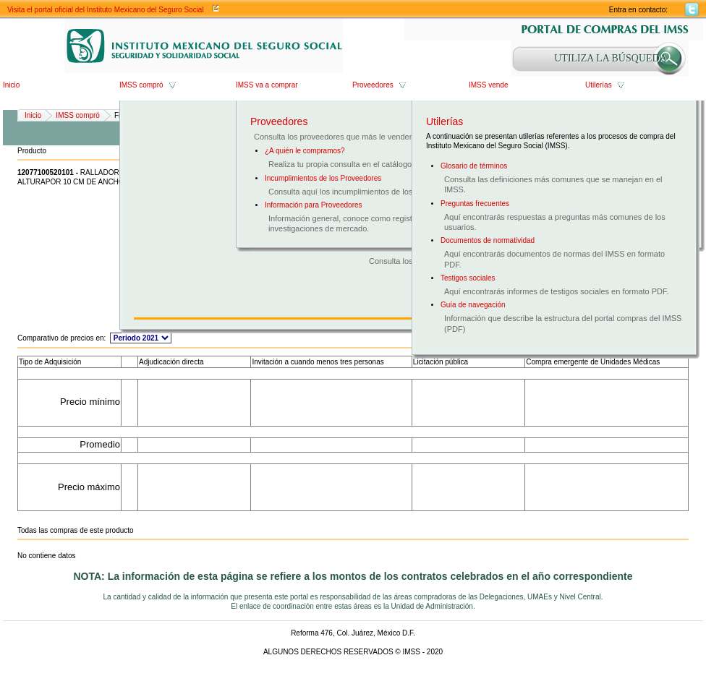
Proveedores (373, 85)
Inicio (11, 85)
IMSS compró (141, 85)
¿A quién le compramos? (305, 151)
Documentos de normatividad (488, 240)
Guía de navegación (473, 305)
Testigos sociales (468, 278)
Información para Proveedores (313, 205)
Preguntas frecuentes (475, 203)
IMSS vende (488, 85)
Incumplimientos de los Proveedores (323, 178)
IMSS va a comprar (267, 85)
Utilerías (598, 85)
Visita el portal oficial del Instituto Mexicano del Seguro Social (105, 10)
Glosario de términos (474, 166)
